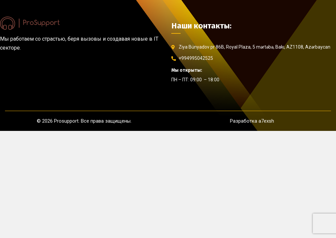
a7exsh (266, 121)
